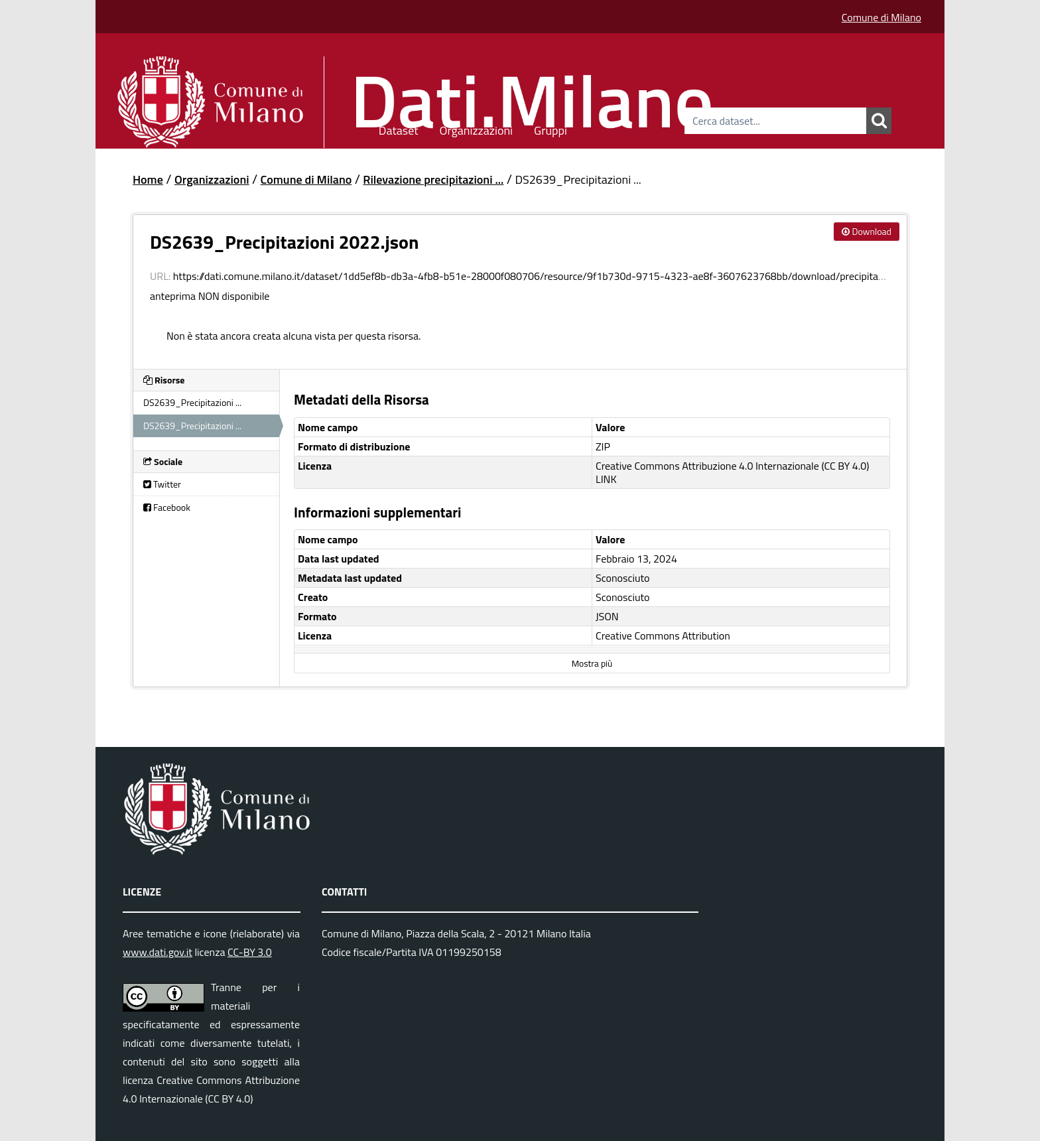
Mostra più (592, 663)
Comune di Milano (881, 17)
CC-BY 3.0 (250, 952)
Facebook (166, 507)
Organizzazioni (476, 128)
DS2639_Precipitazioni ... (578, 179)
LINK (606, 479)
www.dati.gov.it (157, 952)
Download (866, 231)
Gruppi (550, 128)
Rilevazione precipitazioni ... (433, 179)
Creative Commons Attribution (663, 635)
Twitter (162, 484)
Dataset (399, 128)
